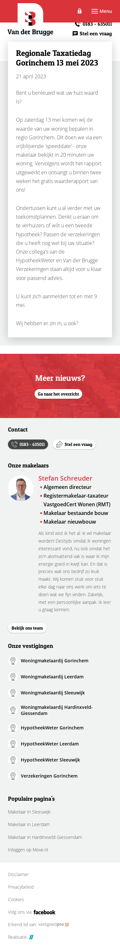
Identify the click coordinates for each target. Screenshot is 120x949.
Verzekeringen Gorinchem (49, 776)
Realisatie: (21, 937)
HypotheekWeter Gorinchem (52, 728)
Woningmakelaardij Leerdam (52, 677)
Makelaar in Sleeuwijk (29, 812)
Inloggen (80, 11)
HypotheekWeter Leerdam (50, 744)
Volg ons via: (32, 912)
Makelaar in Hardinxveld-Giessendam (45, 837)
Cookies (16, 899)
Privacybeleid (21, 887)
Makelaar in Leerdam (29, 824)
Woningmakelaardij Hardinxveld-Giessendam (57, 710)
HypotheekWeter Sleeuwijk (50, 760)
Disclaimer (18, 874)
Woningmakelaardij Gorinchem (54, 660)
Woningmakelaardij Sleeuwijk (53, 693)
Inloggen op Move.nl (28, 850)
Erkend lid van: (38, 924)
